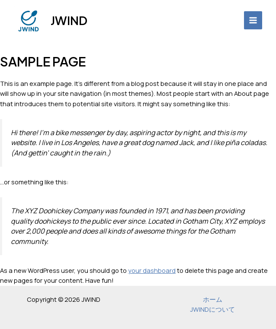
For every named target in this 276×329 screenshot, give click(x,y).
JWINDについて (212, 309)
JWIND (69, 20)
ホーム (212, 299)
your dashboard (152, 270)
